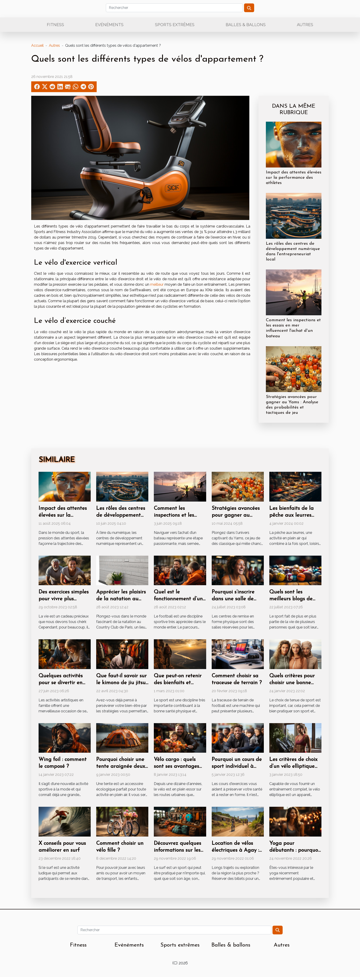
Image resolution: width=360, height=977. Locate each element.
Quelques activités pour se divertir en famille (61, 682)
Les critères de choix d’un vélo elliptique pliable (293, 766)
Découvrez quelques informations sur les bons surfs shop (177, 850)
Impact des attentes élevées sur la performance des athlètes (293, 177)
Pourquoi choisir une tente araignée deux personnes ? (120, 766)
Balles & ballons (246, 24)
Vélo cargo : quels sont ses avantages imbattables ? (176, 766)
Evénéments (109, 24)
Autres (305, 24)
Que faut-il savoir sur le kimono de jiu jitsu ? (121, 682)
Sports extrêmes (174, 24)
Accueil (37, 45)
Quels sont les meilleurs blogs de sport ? (290, 599)
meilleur (156, 284)
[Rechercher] (174, 7)
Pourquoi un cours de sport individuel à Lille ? (237, 766)
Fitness (55, 24)
